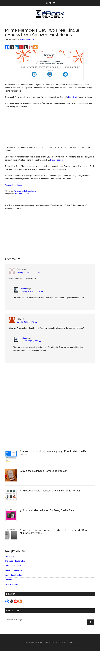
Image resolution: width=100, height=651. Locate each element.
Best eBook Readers (13, 575)
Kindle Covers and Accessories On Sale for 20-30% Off (50, 490)
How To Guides (11, 584)
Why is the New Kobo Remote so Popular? (44, 470)
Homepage (9, 556)
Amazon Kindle (20, 191)
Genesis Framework (59, 642)
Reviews (8, 580)
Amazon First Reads (13, 185)
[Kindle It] (26, 47)
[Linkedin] (17, 47)
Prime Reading (56, 160)
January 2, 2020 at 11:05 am (28, 272)
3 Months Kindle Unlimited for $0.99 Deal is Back (47, 510)
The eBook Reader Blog (15, 561)
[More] (35, 47)
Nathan (24, 288)
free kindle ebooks (22, 194)
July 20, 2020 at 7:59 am (31, 341)
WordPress (73, 642)
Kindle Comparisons (13, 570)
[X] (12, 47)
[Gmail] (31, 47)
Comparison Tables (13, 565)
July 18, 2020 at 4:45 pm (27, 322)
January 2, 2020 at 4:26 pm (32, 292)
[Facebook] (7, 47)
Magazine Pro (43, 642)
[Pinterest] (21, 47)
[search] (44, 620)
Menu (52, 3)
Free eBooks (31, 191)
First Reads (73, 97)
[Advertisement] (50, 128)
